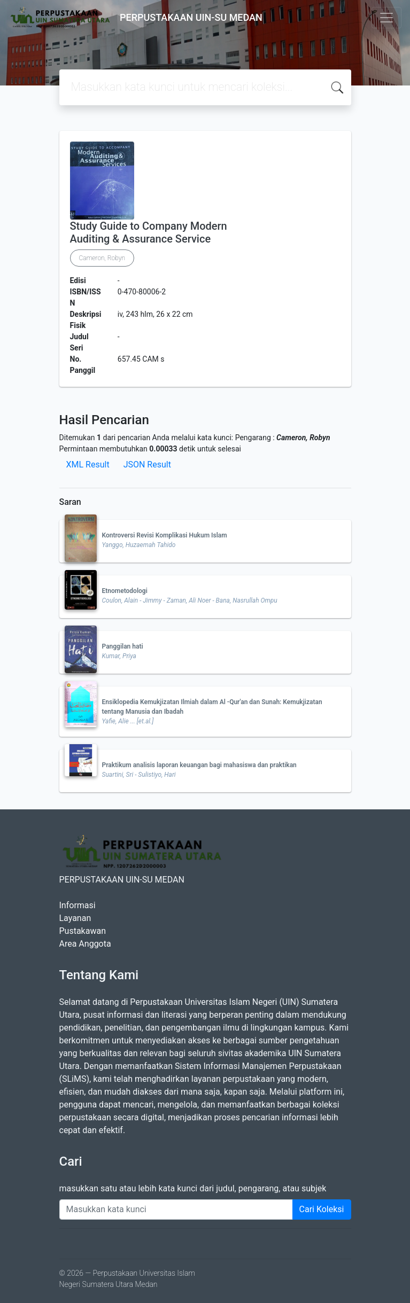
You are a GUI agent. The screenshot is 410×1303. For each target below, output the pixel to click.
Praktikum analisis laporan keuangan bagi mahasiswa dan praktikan (199, 765)
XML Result (88, 464)
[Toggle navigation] (386, 17)
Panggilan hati (122, 646)
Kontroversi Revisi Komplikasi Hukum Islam (164, 535)
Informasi (77, 905)
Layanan (75, 918)
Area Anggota (85, 944)
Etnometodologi (125, 591)
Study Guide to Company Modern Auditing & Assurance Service (148, 232)
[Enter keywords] (176, 1209)
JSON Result (147, 464)
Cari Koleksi (321, 1209)
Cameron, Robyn (102, 258)
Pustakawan (82, 931)
